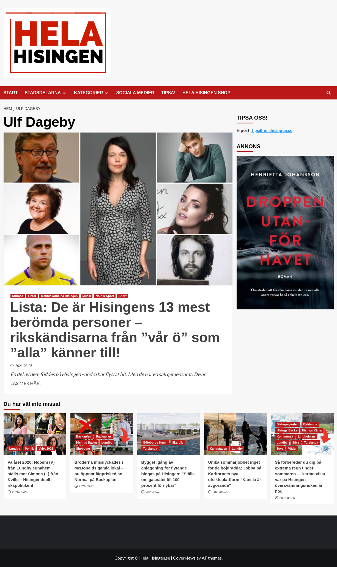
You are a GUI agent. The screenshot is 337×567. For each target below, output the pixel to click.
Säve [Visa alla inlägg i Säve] (295, 442)
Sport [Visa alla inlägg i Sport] (123, 296)
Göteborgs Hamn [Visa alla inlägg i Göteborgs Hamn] (155, 442)
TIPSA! (168, 92)
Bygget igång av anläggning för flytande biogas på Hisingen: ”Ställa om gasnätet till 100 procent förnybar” (168, 474)
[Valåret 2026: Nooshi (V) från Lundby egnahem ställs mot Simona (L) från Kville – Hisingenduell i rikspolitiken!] (35, 434)
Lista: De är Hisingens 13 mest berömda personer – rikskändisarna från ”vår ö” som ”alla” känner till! (115, 329)
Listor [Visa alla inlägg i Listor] (32, 296)
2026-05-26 (20, 492)
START (11, 92)
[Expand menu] (64, 93)
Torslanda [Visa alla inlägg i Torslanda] (150, 448)
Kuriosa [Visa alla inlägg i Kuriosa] (17, 296)
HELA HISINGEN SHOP (206, 92)
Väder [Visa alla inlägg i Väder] (292, 448)
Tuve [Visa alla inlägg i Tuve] (280, 448)
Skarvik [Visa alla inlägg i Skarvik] (177, 442)
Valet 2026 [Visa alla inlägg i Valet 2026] (46, 448)
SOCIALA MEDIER (135, 92)
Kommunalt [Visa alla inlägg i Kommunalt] (285, 436)
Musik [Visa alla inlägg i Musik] (86, 296)
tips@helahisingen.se (271, 130)
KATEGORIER (91, 92)
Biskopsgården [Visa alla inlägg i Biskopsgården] (287, 424)
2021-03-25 (23, 366)
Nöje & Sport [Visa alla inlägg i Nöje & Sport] (104, 296)
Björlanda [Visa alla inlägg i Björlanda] (310, 424)
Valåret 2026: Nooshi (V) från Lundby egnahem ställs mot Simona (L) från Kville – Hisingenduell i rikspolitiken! (33, 474)
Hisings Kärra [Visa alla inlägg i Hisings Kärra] (312, 430)
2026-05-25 (220, 492)
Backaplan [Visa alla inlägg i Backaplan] (83, 436)
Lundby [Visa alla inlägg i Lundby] (14, 448)
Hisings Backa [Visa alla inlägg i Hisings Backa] (86, 442)
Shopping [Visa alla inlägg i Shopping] (83, 448)
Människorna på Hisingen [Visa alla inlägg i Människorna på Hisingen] (59, 296)
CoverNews (184, 557)
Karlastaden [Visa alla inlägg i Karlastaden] (218, 448)
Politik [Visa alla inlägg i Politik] (29, 448)
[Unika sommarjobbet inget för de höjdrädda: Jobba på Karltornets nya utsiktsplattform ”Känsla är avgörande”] (235, 434)
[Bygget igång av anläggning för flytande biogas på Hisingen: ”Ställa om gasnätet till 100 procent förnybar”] (168, 434)
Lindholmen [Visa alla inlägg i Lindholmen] (306, 436)
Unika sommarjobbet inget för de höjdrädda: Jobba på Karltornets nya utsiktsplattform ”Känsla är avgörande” (234, 474)
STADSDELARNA (46, 92)
